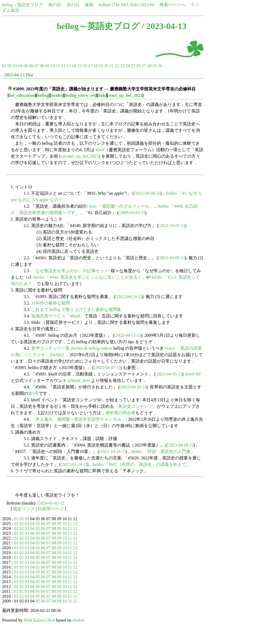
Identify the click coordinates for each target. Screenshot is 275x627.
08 (42, 65)
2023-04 (147, 4)
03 (15, 65)
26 (138, 65)
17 (90, 65)
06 (31, 65)
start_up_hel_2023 (125, 95)
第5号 (33, 393)
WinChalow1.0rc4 (39, 620)
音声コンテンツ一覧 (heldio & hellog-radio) (71, 348)
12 (63, 65)
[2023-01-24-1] (73, 464)
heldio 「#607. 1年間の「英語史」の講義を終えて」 (141, 464)
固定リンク (24, 508)
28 (149, 65)
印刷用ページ (51, 508)
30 (160, 65)
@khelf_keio (79, 380)
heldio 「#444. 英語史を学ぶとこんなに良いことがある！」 (89, 277)
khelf (100, 149)
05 (26, 65)
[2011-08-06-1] (147, 193)
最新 (89, 4)
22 (117, 65)
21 (111, 65)
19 (101, 65)
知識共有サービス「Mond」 (57, 316)
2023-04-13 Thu (18, 75)
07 (36, 65)
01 (4, 65)
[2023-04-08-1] (180, 445)
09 (47, 65)
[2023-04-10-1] (133, 387)
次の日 (73, 4)
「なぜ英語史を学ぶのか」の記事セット (69, 270)
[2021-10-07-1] (171, 225)
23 (122, 65)
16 (84, 65)
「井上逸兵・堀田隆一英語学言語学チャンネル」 (78, 419)
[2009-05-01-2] (131, 212)
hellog (42, 95)
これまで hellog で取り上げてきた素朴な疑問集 (76, 309)
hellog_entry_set (80, 95)
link (102, 95)
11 (58, 65)
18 (95, 65)
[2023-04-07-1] (107, 367)
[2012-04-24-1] (128, 296)
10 (52, 65)
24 (127, 65)
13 (68, 65)
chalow (78, 620)
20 (106, 65)
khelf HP (193, 374)
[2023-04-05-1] (168, 374)
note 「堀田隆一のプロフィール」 (121, 206)
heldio (57, 95)
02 (10, 65)
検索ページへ (172, 4)
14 (74, 65)
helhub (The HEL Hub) (119, 4)
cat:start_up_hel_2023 (79, 156)
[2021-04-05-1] (171, 258)
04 (20, 65)
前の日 (54, 4)
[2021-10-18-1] (112, 451)
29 (154, 65)
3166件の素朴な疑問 (50, 303)
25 (133, 65)
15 (79, 65)
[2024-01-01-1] (51, 503)
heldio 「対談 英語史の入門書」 (163, 451)
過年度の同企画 (120, 412)
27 (144, 65)
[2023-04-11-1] (127, 335)
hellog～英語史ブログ (22, 4)
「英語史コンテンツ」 (135, 406)
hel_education (21, 95)
